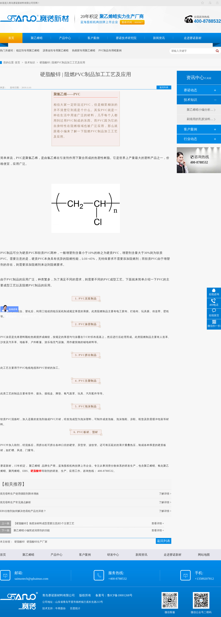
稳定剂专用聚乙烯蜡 (27, 50)
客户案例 (93, 38)
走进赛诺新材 (192, 38)
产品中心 (65, 38)
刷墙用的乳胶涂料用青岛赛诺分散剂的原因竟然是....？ (200, 119)
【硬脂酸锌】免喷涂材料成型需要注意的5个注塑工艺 (44, 523)
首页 (11, 38)
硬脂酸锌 (36, 471)
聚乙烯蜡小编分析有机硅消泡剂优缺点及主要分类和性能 (200, 109)
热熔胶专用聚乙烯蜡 (83, 50)
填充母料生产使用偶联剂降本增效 (19, 493)
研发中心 (113, 554)
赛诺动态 (190, 90)
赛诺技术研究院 (126, 38)
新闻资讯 (159, 38)
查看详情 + (158, 523)
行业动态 (190, 139)
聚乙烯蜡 (37, 38)
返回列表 (163, 87)
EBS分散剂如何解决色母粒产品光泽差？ (23, 511)
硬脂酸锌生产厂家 (37, 541)
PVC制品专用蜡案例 (110, 50)
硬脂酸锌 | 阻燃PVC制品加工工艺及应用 (62, 62)
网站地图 (204, 554)
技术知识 (30, 62)
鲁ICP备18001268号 (119, 595)
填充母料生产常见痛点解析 (15, 502)
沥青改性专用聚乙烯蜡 (56, 50)
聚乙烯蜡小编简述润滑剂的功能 (32, 530)
